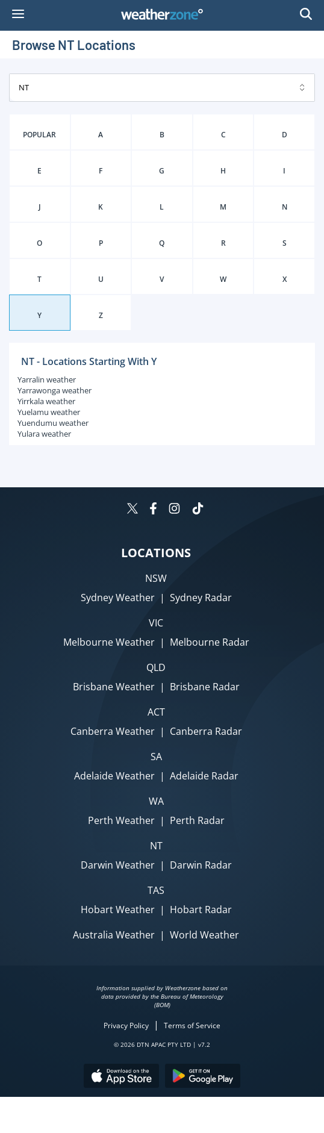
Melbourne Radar (209, 642)
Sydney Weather (118, 597)
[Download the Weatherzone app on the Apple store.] (121, 1077)
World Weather (204, 934)
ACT (156, 712)
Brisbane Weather (114, 686)
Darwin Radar (201, 865)
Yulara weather (44, 433)
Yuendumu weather (53, 422)
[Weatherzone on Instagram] (174, 509)
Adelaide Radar (204, 775)
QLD (156, 667)
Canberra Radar (206, 731)
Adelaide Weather (114, 775)
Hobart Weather (118, 909)
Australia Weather (114, 934)
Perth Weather (121, 820)
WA (156, 801)
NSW (156, 578)
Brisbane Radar (205, 686)
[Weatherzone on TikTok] (198, 509)
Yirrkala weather (46, 401)
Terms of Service (192, 1025)
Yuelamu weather (48, 412)
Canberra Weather (112, 731)
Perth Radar (197, 820)
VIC (156, 622)
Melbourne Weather (109, 642)
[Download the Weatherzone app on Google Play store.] (202, 1077)
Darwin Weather (118, 865)
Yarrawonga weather (54, 390)
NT (156, 845)
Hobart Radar (201, 909)
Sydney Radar (201, 597)
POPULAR (39, 135)
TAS (156, 890)
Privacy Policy (126, 1025)
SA (156, 756)
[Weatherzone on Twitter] (132, 509)
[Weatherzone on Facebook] (153, 509)
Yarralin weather (46, 379)
